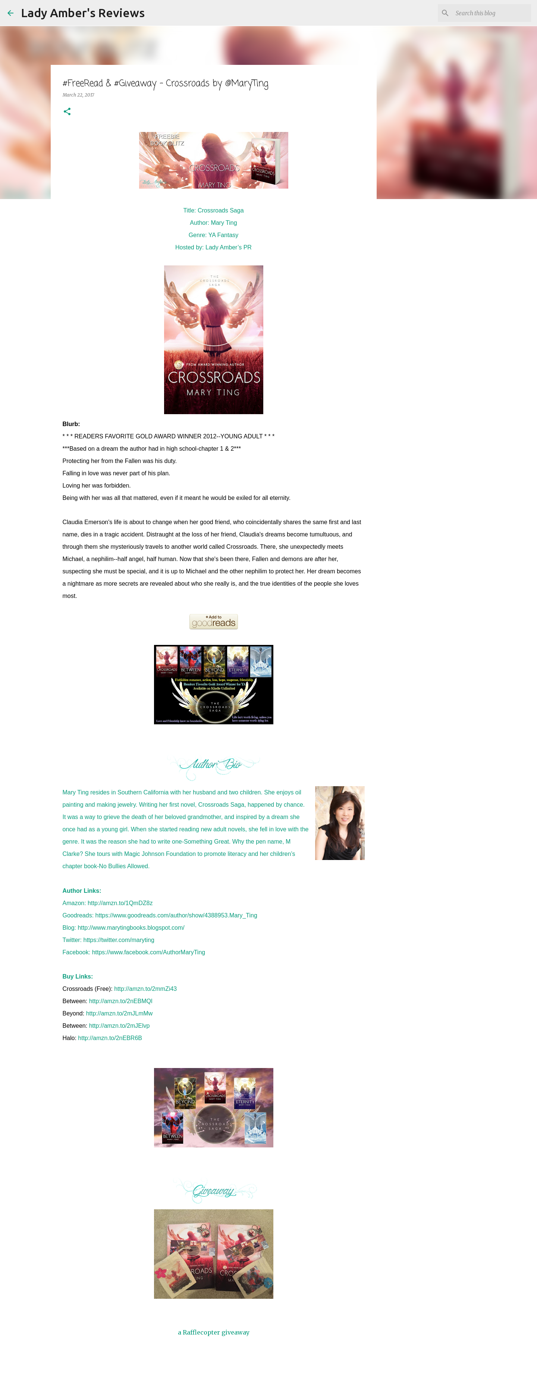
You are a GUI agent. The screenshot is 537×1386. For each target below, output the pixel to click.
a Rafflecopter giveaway (213, 1332)
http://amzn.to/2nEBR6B (110, 1038)
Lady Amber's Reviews (83, 12)
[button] (67, 112)
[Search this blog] (492, 13)
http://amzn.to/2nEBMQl (121, 1001)
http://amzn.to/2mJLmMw (119, 1013)
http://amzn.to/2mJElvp (119, 1026)
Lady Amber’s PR (228, 247)
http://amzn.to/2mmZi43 (145, 989)
